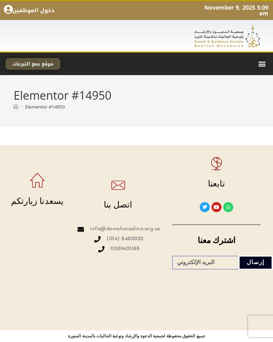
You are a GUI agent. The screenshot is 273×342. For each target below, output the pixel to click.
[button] (262, 64)
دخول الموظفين (33, 10)
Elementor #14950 (45, 107)
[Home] (16, 107)
